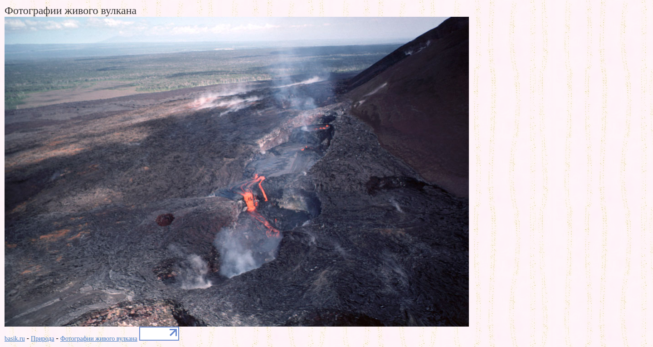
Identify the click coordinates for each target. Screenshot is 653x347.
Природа (42, 338)
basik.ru (15, 338)
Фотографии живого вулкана (98, 338)
